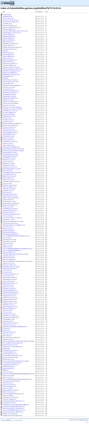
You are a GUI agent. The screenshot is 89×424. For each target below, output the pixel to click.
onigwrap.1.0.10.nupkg (8, 375)
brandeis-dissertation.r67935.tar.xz (12, 47)
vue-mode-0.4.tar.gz (8, 121)
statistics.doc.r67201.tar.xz (10, 293)
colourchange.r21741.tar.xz (10, 49)
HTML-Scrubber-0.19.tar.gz (9, 174)
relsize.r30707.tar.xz (8, 83)
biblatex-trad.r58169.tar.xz (10, 72)
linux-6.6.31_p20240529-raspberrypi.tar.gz (14, 410)
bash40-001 (5, 78)
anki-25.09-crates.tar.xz (9, 402)
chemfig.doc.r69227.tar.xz (9, 332)
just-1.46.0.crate (7, 272)
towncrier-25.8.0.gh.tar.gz (10, 210)
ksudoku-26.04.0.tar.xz (9, 339)
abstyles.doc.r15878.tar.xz (10, 232)
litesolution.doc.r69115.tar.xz (11, 317)
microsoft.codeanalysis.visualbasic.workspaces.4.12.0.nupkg (18, 341)
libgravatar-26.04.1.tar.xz (10, 185)
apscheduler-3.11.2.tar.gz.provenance (12, 108)
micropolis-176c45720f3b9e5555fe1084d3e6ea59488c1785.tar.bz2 (19, 373)
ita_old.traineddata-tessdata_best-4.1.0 (13, 393)
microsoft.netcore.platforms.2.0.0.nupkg (13, 150)
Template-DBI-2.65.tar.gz (9, 134)
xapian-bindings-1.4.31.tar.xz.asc (12, 32)
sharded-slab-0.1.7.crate (9, 201)
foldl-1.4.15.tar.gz (8, 161)
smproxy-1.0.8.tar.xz (8, 228)
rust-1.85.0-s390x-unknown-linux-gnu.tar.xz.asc (15, 30)
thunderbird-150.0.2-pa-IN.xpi (10, 292)
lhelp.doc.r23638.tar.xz (9, 252)
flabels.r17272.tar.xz (8, 52)
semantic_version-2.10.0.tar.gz (11, 197)
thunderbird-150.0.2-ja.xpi (10, 299)
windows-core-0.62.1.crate (9, 176)
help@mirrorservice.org (83, 419)
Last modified (38, 11)
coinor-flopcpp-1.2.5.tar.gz (10, 306)
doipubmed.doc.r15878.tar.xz (10, 205)
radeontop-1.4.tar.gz (8, 190)
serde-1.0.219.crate (8, 206)
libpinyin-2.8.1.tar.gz (9, 263)
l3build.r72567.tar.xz (8, 177)
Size (46, 11)
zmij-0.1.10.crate (7, 170)
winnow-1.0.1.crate (7, 244)
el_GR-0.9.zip (6, 348)
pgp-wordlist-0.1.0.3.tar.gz (10, 110)
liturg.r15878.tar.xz (8, 88)
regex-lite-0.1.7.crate (9, 219)
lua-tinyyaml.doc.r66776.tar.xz (11, 21)
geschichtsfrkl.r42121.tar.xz (10, 79)
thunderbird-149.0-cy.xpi (9, 295)
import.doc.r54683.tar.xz (9, 259)
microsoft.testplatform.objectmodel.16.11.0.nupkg (16, 361)
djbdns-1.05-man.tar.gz (9, 145)
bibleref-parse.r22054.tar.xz (10, 98)
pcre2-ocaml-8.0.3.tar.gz (9, 188)
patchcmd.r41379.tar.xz (9, 45)
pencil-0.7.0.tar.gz (8, 371)
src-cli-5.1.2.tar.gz (8, 275)
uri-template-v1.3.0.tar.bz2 (10, 141)
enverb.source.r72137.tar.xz (10, 92)
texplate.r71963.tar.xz (9, 368)
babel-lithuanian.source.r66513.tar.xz (13, 68)
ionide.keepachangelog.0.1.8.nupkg (12, 168)
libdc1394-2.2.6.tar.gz (9, 304)
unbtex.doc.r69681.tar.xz (9, 308)
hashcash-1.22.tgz (7, 246)
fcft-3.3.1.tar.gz (7, 312)
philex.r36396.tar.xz (8, 76)
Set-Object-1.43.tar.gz (9, 212)
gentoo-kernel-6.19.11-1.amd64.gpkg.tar (13, 411)
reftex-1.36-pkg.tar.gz (9, 281)
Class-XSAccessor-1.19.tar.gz (10, 208)
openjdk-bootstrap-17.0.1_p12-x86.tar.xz (13, 408)
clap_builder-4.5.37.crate (9, 241)
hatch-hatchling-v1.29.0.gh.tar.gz (12, 381)
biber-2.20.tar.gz (7, 335)
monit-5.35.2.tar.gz (8, 333)
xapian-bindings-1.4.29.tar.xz (10, 322)
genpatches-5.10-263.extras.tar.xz (12, 70)
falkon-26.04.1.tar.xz (8, 359)
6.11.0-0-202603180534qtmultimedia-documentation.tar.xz (17, 379)
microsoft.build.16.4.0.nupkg (10, 357)
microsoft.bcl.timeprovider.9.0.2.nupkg (13, 221)
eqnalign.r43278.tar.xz (9, 38)
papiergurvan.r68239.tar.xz (10, 59)
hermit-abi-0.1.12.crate (9, 105)
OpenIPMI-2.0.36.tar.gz (9, 366)
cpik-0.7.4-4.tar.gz (8, 388)
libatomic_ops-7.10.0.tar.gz (10, 297)
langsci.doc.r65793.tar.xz (9, 264)
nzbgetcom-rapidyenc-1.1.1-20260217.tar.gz (14, 225)
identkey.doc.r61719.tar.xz (10, 25)
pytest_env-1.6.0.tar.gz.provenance (12, 107)
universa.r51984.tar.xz (9, 139)
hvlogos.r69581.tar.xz (8, 54)
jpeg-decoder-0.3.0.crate (9, 313)
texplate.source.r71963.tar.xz (10, 101)
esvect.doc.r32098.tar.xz (9, 186)
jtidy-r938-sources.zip (9, 255)
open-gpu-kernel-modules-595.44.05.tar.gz (13, 400)
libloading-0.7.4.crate (9, 163)
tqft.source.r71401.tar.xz (9, 127)
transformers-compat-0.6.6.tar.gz (11, 181)
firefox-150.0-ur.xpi (8, 284)
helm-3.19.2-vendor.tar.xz (9, 386)
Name (4, 11)
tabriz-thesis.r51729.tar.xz (10, 63)
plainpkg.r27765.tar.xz (9, 61)
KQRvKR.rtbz (6, 370)
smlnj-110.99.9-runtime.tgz (10, 277)
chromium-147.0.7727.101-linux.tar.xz (12, 415)
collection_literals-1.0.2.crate (11, 67)
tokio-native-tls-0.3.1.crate (10, 154)
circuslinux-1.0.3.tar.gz (9, 324)
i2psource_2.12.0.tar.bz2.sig (10, 20)
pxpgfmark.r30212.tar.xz (9, 29)
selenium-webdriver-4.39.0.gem (10, 390)
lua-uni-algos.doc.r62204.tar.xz (11, 203)
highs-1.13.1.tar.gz (8, 382)
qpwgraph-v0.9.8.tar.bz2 (9, 257)
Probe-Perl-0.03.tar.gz (9, 128)
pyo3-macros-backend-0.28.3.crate (11, 214)
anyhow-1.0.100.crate (8, 199)
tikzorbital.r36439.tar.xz (9, 65)
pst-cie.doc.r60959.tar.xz (9, 399)
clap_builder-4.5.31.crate (9, 239)
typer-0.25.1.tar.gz (8, 226)
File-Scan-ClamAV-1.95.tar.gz (10, 132)
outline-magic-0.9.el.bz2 (9, 94)
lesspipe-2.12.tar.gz (8, 243)
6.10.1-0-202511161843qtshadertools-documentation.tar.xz (17, 248)
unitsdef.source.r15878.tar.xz (10, 125)
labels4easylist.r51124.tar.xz (10, 43)
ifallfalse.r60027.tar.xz (9, 36)
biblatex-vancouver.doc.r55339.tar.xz (12, 123)
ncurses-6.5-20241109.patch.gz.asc (12, 27)
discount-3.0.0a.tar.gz (9, 230)
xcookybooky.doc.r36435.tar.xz (10, 315)
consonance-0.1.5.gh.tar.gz (10, 166)
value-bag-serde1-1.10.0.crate (10, 81)
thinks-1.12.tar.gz (7, 58)
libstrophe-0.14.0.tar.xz (9, 288)
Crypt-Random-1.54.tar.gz (9, 157)
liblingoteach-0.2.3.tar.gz (10, 279)
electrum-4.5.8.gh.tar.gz (9, 384)
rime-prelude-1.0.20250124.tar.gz (11, 146)
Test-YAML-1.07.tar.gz (8, 119)
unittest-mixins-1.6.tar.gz (10, 130)
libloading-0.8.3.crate (9, 165)
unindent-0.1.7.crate (8, 99)
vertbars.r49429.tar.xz (9, 34)
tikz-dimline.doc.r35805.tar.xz (11, 234)
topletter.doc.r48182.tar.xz (10, 283)
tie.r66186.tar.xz (7, 23)
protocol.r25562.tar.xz (9, 56)
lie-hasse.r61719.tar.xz (9, 114)
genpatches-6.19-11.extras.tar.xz (11, 74)
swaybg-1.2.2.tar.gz (8, 143)
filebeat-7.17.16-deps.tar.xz (10, 413)
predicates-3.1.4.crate (9, 159)
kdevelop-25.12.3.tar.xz (9, 391)
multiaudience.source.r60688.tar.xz (12, 85)
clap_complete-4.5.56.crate (10, 194)
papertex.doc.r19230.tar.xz (10, 290)
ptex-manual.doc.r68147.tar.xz (10, 364)
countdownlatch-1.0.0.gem (9, 96)
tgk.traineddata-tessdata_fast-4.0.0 (12, 355)
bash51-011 (5, 50)
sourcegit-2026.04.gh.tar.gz (10, 353)
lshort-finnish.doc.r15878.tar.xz (11, 337)
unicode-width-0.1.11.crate (10, 152)
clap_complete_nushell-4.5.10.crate (12, 172)
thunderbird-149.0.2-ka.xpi (10, 301)
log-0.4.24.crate (7, 192)
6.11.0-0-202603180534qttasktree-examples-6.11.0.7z (16, 235)
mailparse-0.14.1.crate (9, 179)
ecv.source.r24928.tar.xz (9, 112)
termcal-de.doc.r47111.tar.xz (10, 223)
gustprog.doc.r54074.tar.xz (10, 268)
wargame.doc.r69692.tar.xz (9, 351)
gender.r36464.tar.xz (8, 41)
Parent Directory (7, 14)
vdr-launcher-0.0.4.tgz (9, 136)
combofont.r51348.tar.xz (9, 39)
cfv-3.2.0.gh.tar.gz (8, 215)
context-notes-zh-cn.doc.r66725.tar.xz (13, 346)
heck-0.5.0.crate (7, 117)
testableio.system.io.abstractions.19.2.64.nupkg (15, 254)
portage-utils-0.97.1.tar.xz (10, 344)
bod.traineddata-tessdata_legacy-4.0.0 (13, 342)
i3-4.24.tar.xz (6, 328)
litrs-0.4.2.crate (7, 183)
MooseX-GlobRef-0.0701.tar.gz (10, 156)
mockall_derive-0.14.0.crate (10, 195)
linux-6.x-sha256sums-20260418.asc (12, 250)
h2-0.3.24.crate (7, 237)
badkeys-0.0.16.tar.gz (8, 286)
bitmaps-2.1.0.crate (8, 137)
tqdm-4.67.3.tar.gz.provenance (10, 103)
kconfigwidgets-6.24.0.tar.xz (10, 350)
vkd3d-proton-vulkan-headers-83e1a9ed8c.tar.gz (15, 326)
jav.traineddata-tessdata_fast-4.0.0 (12, 362)
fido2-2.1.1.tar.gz (7, 377)
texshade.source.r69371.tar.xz (10, 273)
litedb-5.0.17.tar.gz (8, 321)
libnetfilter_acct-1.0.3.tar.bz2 (11, 266)
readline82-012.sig (7, 16)
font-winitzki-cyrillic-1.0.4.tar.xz (12, 217)
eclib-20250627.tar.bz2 (9, 319)
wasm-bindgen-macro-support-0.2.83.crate (13, 148)
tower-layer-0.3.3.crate (9, 87)
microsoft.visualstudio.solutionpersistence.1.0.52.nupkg (17, 261)
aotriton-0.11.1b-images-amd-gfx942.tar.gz (14, 406)
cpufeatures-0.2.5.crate (9, 116)
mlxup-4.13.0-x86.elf (8, 395)
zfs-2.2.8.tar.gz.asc (8, 18)
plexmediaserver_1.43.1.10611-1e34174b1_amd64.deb (16, 404)
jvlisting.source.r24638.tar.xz (11, 90)
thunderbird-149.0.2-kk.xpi (10, 303)
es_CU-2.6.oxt (6, 330)
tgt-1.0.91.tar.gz (7, 270)
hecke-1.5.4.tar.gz (7, 310)
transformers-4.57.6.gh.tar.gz (10, 397)
